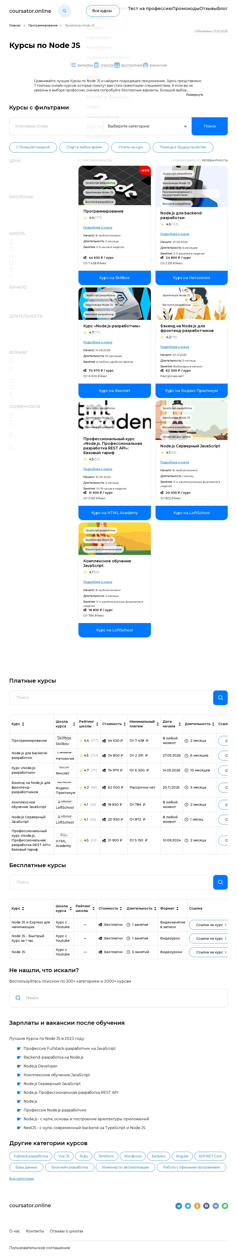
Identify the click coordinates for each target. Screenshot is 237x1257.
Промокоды (175, 11)
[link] (114, 278)
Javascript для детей (176, 437)
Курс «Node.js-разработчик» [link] (24, 774)
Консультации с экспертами (44, 416)
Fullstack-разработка (35, 1164)
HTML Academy (31, 243)
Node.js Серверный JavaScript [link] (28, 823)
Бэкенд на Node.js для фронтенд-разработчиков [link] (31, 791)
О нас (14, 1230)
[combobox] (124, 1005)
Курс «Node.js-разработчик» (111, 326)
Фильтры (65, 65)
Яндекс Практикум (35, 276)
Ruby (107, 1164)
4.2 (171, 337)
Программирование (43, 25)
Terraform (139, 1164)
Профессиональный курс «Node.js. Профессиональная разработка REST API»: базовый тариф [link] (31, 844)
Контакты (36, 1230)
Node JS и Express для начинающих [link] (31, 932)
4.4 (95, 218)
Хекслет (24, 270)
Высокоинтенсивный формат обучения (44, 450)
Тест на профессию (137, 11)
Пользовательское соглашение (39, 1247)
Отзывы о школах (69, 1230)
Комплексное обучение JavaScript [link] (29, 808)
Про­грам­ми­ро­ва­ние (103, 211)
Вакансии (175, 65)
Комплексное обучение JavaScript (107, 563)
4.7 (94, 333)
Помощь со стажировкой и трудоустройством (41, 437)
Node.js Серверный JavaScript (190, 446)
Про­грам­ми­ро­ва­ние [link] (29, 744)
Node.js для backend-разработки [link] (30, 759)
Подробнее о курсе (97, 227)
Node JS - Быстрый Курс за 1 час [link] (28, 946)
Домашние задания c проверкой (37, 371)
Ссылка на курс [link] (211, 932)
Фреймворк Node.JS (99, 192)
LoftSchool (26, 249)
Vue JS (77, 1164)
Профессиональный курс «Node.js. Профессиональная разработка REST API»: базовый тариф (112, 446)
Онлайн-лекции (32, 381)
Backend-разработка (99, 202)
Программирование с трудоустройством (177, 194)
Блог (223, 11)
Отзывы (202, 11)
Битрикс (210, 1164)
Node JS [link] (18, 960)
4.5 (172, 224)
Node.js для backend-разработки (181, 215)
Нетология (26, 263)
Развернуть (194, 95)
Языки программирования (103, 549)
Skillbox (23, 256)
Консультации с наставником (45, 387)
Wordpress (175, 1164)
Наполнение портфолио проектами (39, 425)
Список (99, 65)
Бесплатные (136, 65)
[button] (64, 10)
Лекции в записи (33, 362)
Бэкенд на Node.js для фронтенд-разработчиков (187, 328)
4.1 (171, 453)
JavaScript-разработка (100, 183)
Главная (15, 25)
